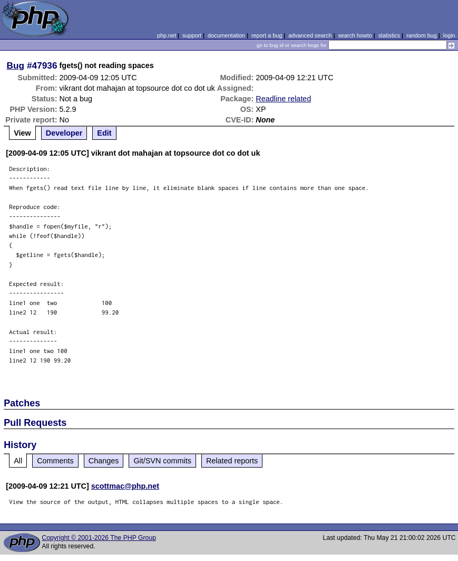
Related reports (232, 461)
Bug (16, 65)
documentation (226, 35)
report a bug (266, 35)
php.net (166, 35)
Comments (55, 461)
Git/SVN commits (162, 461)
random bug (421, 35)
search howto (355, 35)
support (191, 35)
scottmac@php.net (125, 486)
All (18, 461)
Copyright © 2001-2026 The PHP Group (99, 537)
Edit (104, 133)
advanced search (310, 35)
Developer (64, 133)
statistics (389, 35)
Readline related (283, 98)
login (449, 35)
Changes (104, 461)
